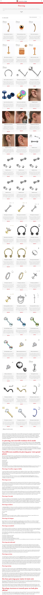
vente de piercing (20, 8)
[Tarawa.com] (21, 1)
